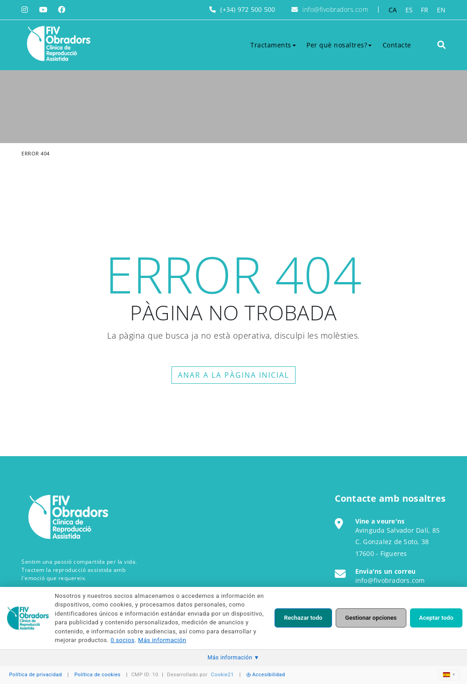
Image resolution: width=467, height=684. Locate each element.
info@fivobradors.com (335, 9)
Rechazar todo (303, 617)
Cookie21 (222, 675)
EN (441, 9)
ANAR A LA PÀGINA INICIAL (233, 375)
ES (409, 9)
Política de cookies (97, 675)
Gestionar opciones (371, 617)
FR (425, 9)
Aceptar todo (436, 617)
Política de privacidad (35, 675)
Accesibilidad (265, 675)
